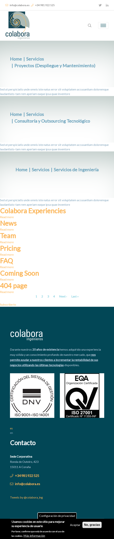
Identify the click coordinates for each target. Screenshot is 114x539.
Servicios (35, 58)
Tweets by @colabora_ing (26, 497)
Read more (7, 217)
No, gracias (92, 525)
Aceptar (75, 525)
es (11, 428)
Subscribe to (8, 304)
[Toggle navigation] (103, 25)
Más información (34, 536)
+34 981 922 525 (43, 5)
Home (16, 58)
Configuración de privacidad (57, 516)
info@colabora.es (18, 5)
